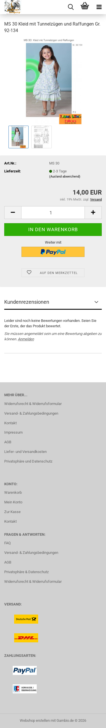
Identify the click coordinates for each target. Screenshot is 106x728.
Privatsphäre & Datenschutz (26, 572)
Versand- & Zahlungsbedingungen (31, 413)
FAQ (7, 543)
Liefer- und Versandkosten (25, 452)
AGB (7, 442)
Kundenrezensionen (26, 302)
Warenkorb (13, 492)
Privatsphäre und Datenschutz (28, 461)
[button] (12, 212)
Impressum (13, 432)
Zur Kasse (12, 512)
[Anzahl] (53, 212)
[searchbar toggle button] (71, 7)
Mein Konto (13, 502)
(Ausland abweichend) (64, 176)
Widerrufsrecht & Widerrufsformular (33, 404)
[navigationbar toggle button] (99, 7)
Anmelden (26, 339)
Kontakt (10, 423)
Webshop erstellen (35, 720)
